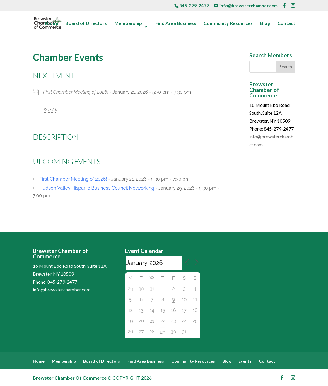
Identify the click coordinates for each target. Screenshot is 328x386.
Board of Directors (86, 23)
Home (51, 23)
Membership (128, 23)
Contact (286, 23)
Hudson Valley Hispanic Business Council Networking (96, 188)
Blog (265, 23)
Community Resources (228, 23)
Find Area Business (175, 23)
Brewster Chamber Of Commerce (70, 377)
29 (162, 332)
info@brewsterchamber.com (61, 289)
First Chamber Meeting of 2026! (75, 92)
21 (152, 321)
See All (50, 110)
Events (245, 360)
